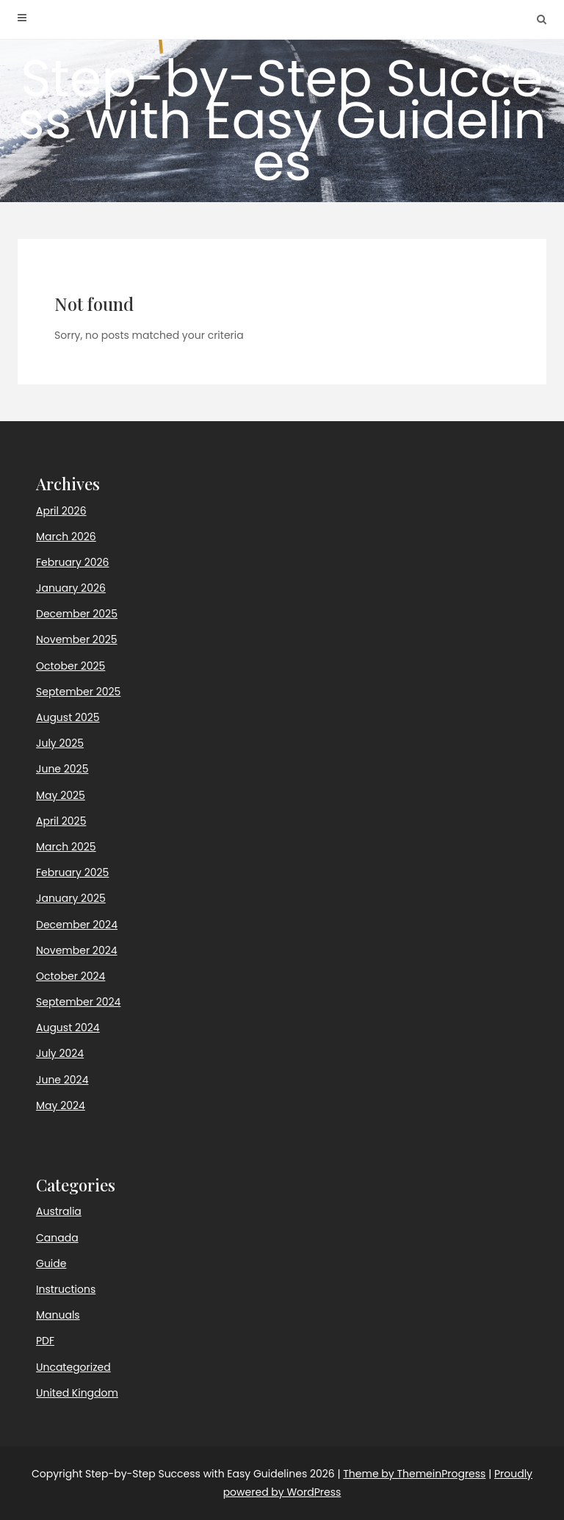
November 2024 (77, 950)
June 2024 (62, 1079)
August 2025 (68, 717)
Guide (51, 1263)
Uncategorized (73, 1367)
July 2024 (60, 1053)
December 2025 (77, 613)
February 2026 (72, 562)
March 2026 (66, 536)
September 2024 (78, 1001)
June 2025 (62, 768)
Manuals (58, 1315)
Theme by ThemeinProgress (414, 1473)
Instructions (65, 1289)
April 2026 (61, 510)
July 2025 (60, 743)
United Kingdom (77, 1392)
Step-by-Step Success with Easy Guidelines (282, 120)
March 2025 (66, 846)
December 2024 (77, 924)
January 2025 (71, 898)
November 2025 (77, 639)
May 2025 (60, 795)
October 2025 (70, 666)
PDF (45, 1340)
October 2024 (70, 976)
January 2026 (71, 588)
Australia (59, 1211)
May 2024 (60, 1105)
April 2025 (61, 821)
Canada (57, 1237)
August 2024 (68, 1027)
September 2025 (78, 691)
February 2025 (72, 872)
